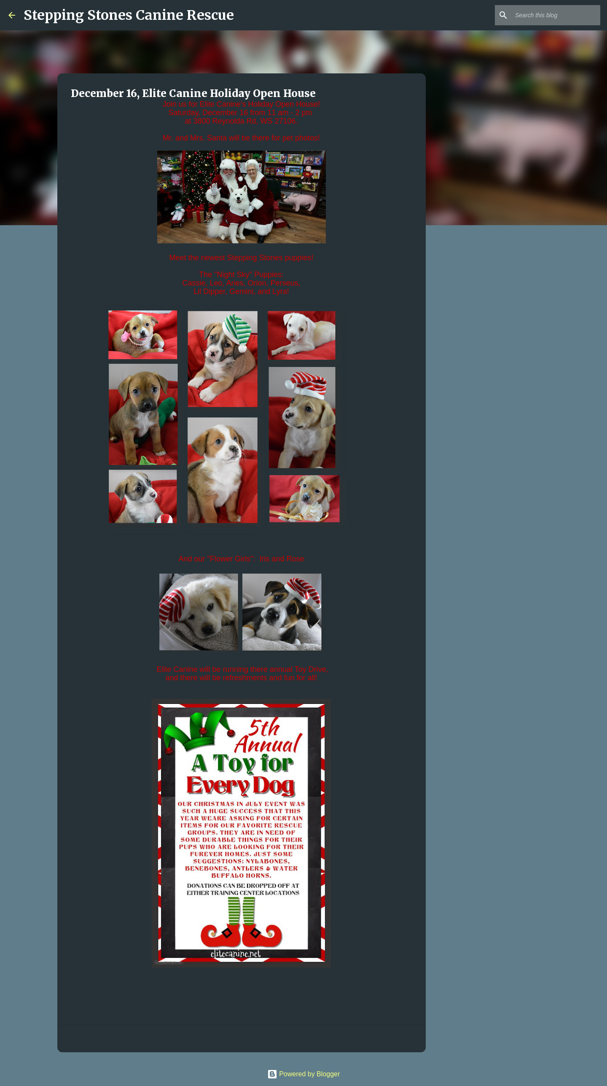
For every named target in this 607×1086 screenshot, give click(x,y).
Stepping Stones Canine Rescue (129, 15)
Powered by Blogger (303, 1074)
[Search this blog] (556, 15)
